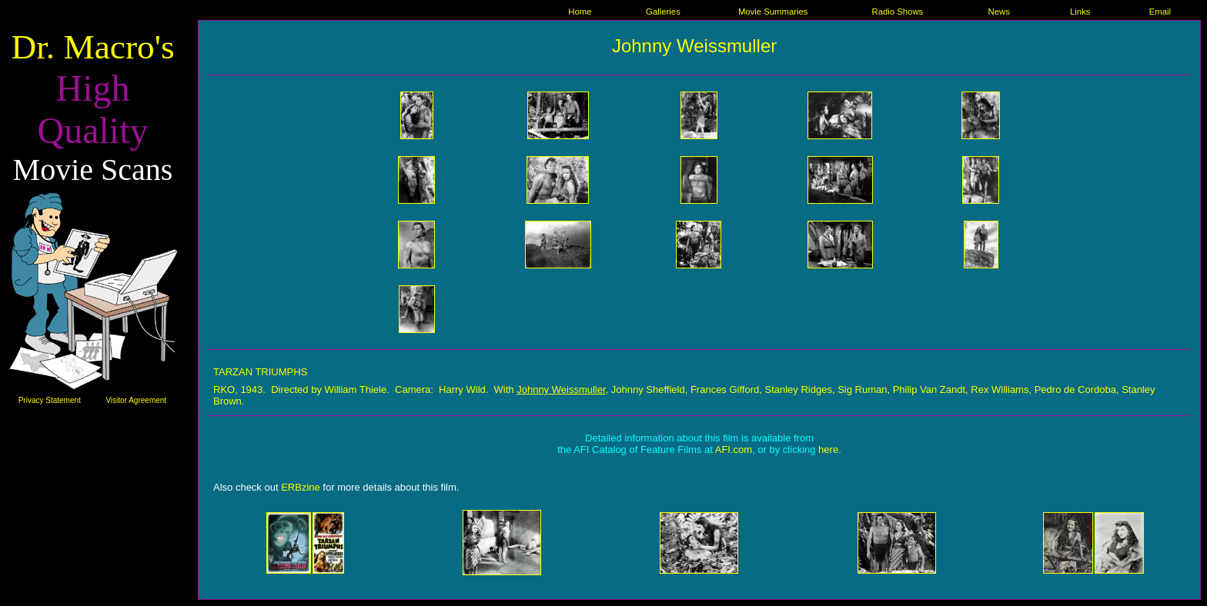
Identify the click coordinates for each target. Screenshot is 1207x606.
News (998, 11)
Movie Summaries (773, 11)
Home (579, 11)
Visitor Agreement (135, 400)
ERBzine (300, 487)
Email (1160, 11)
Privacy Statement (49, 400)
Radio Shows (897, 11)
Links (1080, 11)
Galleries (663, 11)
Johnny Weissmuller (561, 389)
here (828, 449)
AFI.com (733, 449)
